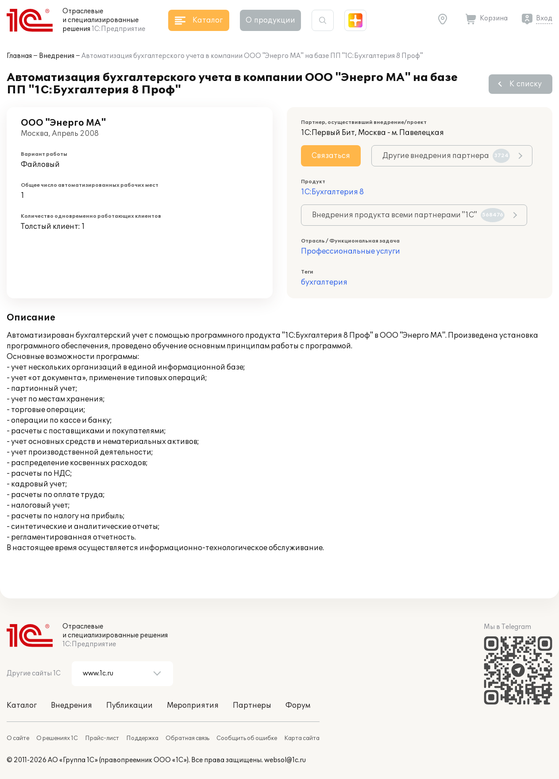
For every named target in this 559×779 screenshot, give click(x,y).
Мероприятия (193, 705)
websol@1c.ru (285, 760)
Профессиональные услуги (350, 251)
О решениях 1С (57, 738)
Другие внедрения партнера (446, 156)
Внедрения (56, 56)
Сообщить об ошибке (246, 738)
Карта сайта (302, 738)
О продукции (270, 20)
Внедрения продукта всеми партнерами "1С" (408, 215)
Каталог (22, 705)
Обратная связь (187, 738)
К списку (525, 84)
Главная (19, 56)
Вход (544, 18)
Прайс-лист (102, 738)
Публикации (129, 705)
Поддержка (142, 738)
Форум (297, 705)
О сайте (18, 738)
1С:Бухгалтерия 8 (332, 192)
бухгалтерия (324, 282)
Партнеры (252, 705)
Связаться (331, 155)
